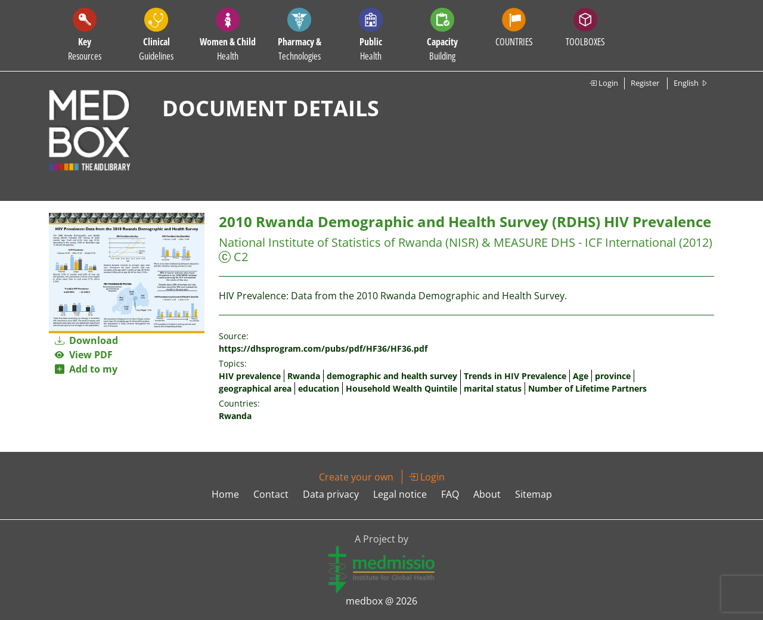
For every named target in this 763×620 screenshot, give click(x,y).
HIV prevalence (250, 376)
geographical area (255, 388)
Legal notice (400, 494)
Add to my (86, 369)
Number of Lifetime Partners (587, 388)
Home (225, 494)
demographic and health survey (392, 376)
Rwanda (303, 376)
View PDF (84, 354)
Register (645, 83)
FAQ (450, 494)
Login (603, 83)
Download (86, 340)
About (487, 494)
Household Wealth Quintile (401, 388)
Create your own (356, 476)
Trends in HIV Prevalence (515, 376)
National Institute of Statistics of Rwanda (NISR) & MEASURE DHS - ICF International (447, 242)
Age (580, 376)
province (613, 376)
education (318, 388)
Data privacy (331, 494)
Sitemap (533, 494)
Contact (271, 494)
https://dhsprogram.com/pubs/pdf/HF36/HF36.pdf (323, 348)
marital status (493, 388)
